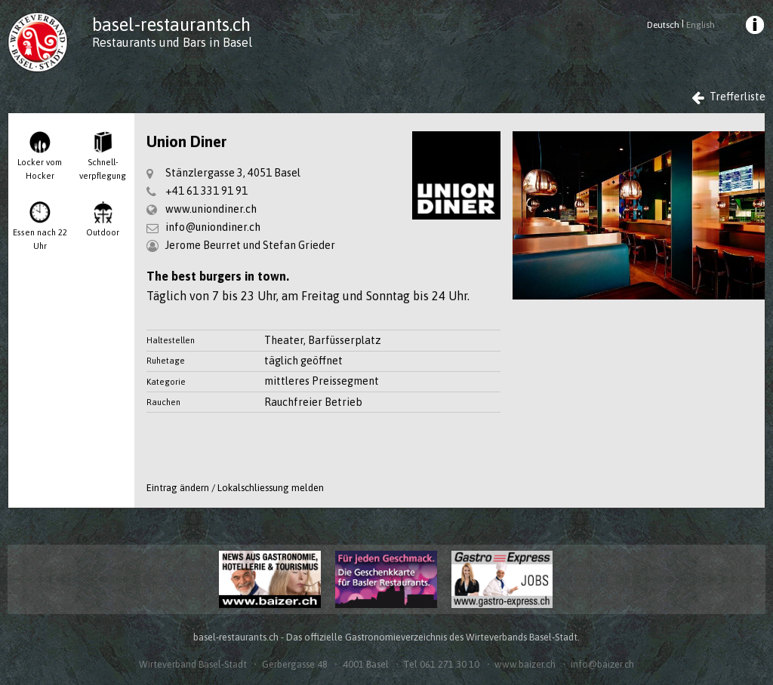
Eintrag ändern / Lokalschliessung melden (235, 487)
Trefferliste (728, 97)
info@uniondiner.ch (212, 227)
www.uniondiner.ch (211, 209)
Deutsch (663, 25)
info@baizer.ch (602, 664)
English (700, 25)
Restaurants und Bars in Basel (172, 42)
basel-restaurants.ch (171, 24)
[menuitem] (753, 27)
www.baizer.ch (525, 664)
